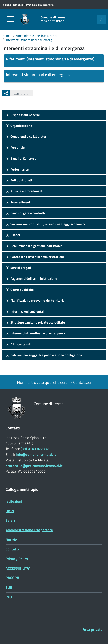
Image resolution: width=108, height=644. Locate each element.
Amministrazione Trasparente (29, 530)
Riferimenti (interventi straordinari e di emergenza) (50, 59)
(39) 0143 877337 (35, 449)
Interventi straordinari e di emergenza (38, 74)
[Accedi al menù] (10, 19)
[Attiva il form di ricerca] (101, 19)
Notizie (11, 539)
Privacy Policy (17, 558)
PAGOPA (12, 578)
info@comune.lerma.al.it (36, 454)
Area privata (92, 629)
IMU (9, 597)
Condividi (19, 93)
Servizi (11, 520)
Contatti (12, 549)
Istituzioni (14, 501)
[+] (23, 114)
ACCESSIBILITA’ (18, 568)
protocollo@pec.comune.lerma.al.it (34, 465)
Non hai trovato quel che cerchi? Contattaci (54, 382)
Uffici (10, 511)
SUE (9, 587)
